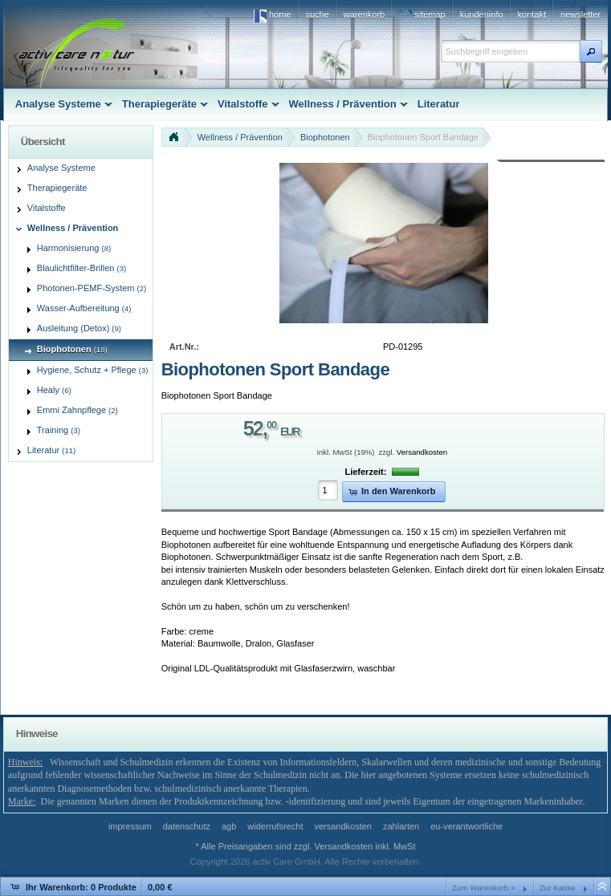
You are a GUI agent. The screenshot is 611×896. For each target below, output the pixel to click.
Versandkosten (422, 452)
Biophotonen (325, 137)
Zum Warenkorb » (483, 887)
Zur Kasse (558, 887)
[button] (591, 51)
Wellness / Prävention (240, 137)
